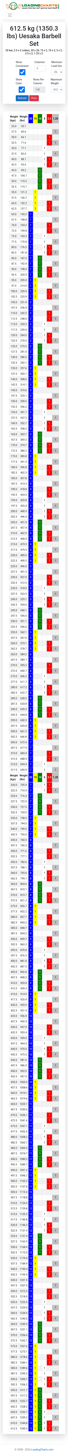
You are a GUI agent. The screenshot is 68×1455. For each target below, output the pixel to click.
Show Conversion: (22, 64)
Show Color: (19, 81)
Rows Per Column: (38, 81)
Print (34, 98)
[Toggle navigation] (9, 15)
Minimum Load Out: (56, 64)
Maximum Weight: (56, 81)
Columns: (39, 62)
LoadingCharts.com (42, 1449)
